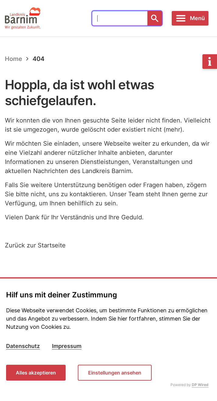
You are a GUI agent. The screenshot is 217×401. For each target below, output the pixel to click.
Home (13, 58)
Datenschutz (23, 346)
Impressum (66, 346)
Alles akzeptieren (36, 373)
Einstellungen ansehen (114, 373)
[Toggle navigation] (190, 18)
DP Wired (200, 384)
